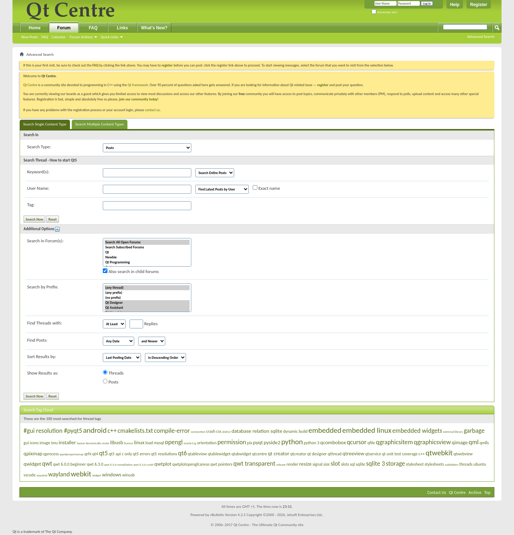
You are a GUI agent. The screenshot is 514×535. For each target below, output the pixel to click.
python (292, 441)
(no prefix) (147, 297)
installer (67, 442)
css (218, 431)
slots (345, 464)
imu (54, 442)
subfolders (451, 464)
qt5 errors (141, 453)
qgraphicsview (432, 442)
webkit (81, 474)
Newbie (147, 257)
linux (139, 442)
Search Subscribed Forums (147, 247)
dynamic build (295, 431)
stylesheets (434, 464)
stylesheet (415, 464)
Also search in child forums (131, 271)
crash (211, 431)
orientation (206, 442)
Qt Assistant (147, 307)
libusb (116, 442)
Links (122, 27)
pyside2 (272, 442)
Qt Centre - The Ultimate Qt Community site (268, 524)
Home (34, 27)
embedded (324, 430)
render (292, 464)
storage (395, 463)
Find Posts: (37, 340)
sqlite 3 (375, 463)
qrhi (87, 453)
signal (317, 464)
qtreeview (353, 453)
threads (466, 464)
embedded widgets (417, 431)
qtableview (197, 453)
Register (478, 4)
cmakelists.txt (135, 431)
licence (128, 443)
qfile (371, 442)
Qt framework (138, 85)
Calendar (58, 37)
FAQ (44, 37)
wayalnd (41, 475)
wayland (59, 474)
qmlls (484, 442)
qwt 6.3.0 (95, 464)
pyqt (258, 442)
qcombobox (333, 442)
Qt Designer (147, 302)
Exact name (266, 188)
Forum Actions (81, 37)
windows (111, 474)
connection (198, 432)
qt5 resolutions (164, 453)
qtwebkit (439, 452)
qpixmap (33, 453)
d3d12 (226, 432)
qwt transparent (254, 463)
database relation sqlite (256, 431)
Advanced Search (480, 36)
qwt (47, 463)
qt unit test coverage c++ (403, 453)
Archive (475, 492)
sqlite (360, 464)
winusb (128, 474)
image (45, 442)
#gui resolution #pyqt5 (53, 431)
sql (352, 464)
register (322, 85)
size (326, 464)
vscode (30, 474)
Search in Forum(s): (45, 240)
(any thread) (147, 287)
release (281, 464)
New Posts (29, 37)
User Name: (38, 188)
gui (26, 442)
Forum (63, 27)
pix (249, 442)
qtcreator (298, 453)
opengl (174, 442)
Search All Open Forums (147, 242)
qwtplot (162, 464)
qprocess (51, 453)
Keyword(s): (38, 171)
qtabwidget (241, 453)
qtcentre (259, 453)
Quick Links (110, 37)
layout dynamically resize (93, 443)
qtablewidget (219, 453)
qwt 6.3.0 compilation (118, 464)
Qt (147, 252)
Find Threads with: (44, 323)
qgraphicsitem (394, 442)
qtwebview (463, 453)
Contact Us (436, 492)
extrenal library (453, 432)
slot (335, 463)
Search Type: (39, 146)
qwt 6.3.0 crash (143, 464)
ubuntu (479, 464)
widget (96, 475)
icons (34, 442)
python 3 (311, 442)
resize (305, 464)
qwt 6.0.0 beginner (69, 464)
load (149, 442)
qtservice (373, 453)
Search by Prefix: (42, 286)
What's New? (154, 27)
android (95, 430)
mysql (159, 442)
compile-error (172, 431)
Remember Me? (385, 12)
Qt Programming (147, 262)
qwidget (32, 464)
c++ (112, 431)
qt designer (317, 453)
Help (454, 4)
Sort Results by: (41, 356)
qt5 (103, 453)
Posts (111, 382)
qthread (335, 453)
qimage (460, 442)
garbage (474, 431)
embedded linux (367, 430)
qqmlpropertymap (72, 454)
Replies (144, 323)
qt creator (278, 453)
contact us (152, 110)
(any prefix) (147, 292)
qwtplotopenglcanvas (191, 464)
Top (487, 492)
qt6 (182, 453)
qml (474, 442)
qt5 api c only (120, 453)
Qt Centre (30, 85)
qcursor (356, 442)
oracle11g (189, 443)
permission (231, 442)
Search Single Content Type (44, 124)
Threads (113, 373)
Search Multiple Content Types (99, 124)
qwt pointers (221, 464)
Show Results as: (42, 373)
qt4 (95, 453)
